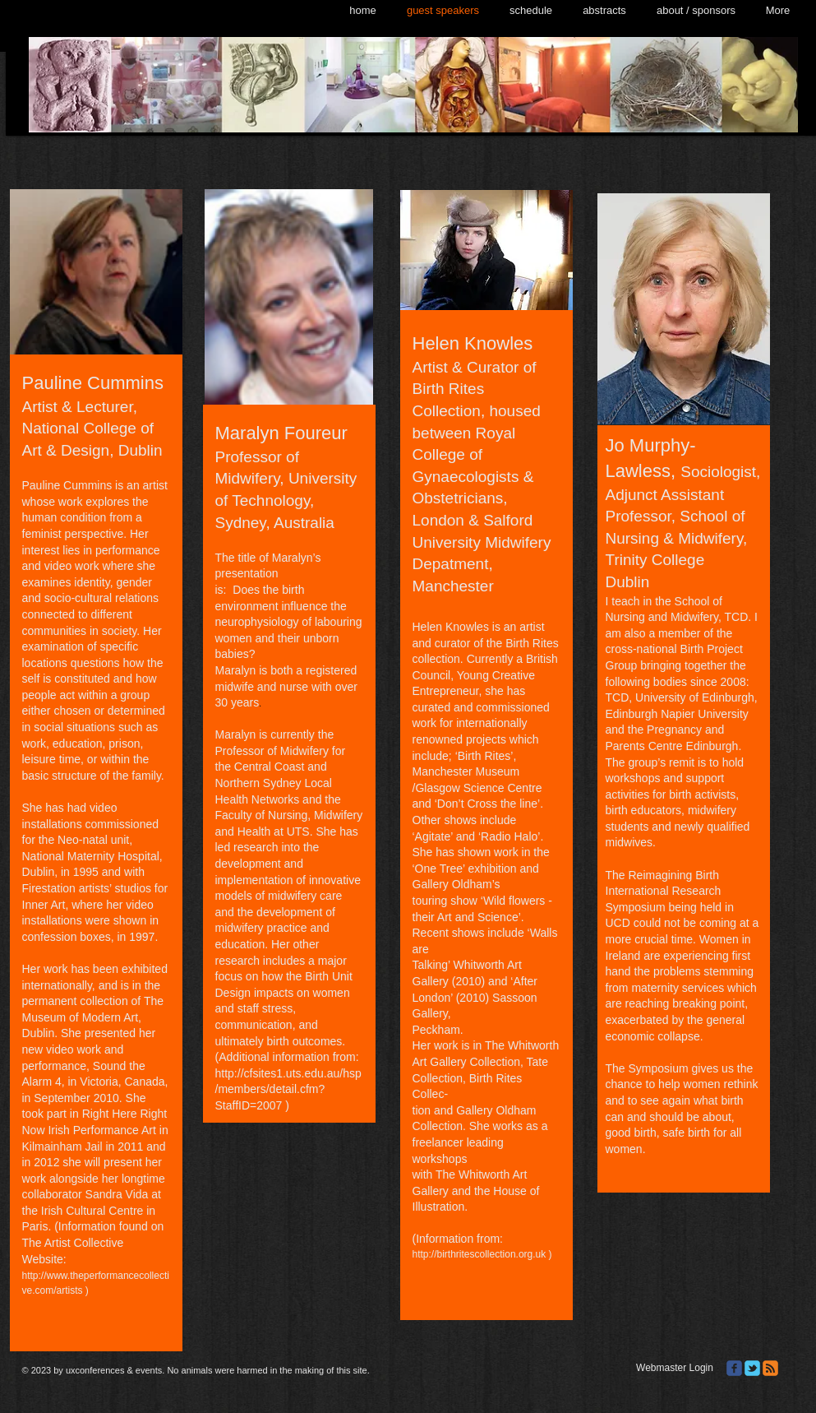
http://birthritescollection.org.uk (479, 1254)
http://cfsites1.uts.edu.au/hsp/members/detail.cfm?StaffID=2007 (288, 1089)
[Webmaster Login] (675, 1368)
